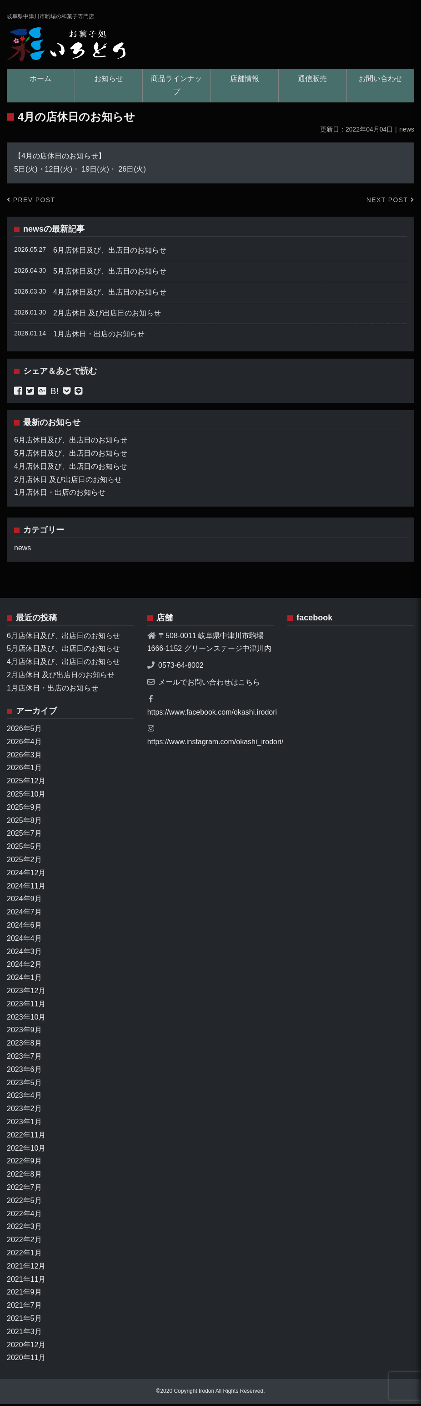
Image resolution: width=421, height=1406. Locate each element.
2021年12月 (26, 1268)
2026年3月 (24, 757)
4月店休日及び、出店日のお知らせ (109, 294)
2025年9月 (24, 809)
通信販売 (312, 81)
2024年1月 (24, 980)
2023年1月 (24, 1124)
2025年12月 (26, 783)
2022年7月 (24, 1189)
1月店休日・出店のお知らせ (99, 336)
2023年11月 (26, 1006)
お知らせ (108, 81)
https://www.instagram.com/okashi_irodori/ (215, 744)
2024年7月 (24, 914)
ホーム (40, 81)
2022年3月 (24, 1229)
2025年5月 (24, 849)
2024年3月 (24, 954)
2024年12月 (26, 875)
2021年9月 (24, 1295)
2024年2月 (24, 967)
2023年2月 (24, 1111)
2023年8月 (24, 1045)
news (33, 231)
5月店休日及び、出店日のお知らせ (109, 273)
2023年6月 (24, 1072)
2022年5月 (24, 1203)
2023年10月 (26, 1019)
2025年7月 (24, 836)
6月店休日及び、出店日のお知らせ (109, 253)
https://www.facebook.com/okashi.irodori (212, 714)
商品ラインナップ (176, 87)
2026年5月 (24, 731)
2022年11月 (26, 1137)
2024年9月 (24, 901)
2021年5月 (24, 1321)
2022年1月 (24, 1255)
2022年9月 (24, 1163)
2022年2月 (24, 1242)
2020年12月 (26, 1347)
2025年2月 (24, 862)
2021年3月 (24, 1334)
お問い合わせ (380, 81)
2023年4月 (24, 1098)
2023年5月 (24, 1085)
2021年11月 (26, 1281)
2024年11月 (26, 888)
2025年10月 (26, 796)
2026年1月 (24, 770)
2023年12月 (26, 993)
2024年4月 (24, 940)
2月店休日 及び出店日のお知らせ (107, 315)
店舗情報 (244, 81)
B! (54, 393)
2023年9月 (24, 1032)
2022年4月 (24, 1216)
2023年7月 (24, 1058)
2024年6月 (24, 927)
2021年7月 (24, 1307)
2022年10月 (26, 1150)
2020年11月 (26, 1360)
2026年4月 (24, 744)
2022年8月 (24, 1176)
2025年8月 (24, 823)
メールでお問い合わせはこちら (209, 684)
